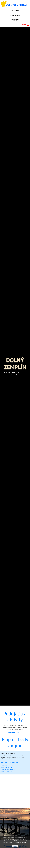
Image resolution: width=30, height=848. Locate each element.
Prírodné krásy (6, 767)
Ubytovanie (15, 15)
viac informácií (22, 844)
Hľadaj (15, 20)
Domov (15, 11)
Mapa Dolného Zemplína (9, 762)
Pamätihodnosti (7, 765)
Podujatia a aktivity (8, 769)
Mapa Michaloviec (7, 772)
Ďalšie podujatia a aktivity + (15, 732)
